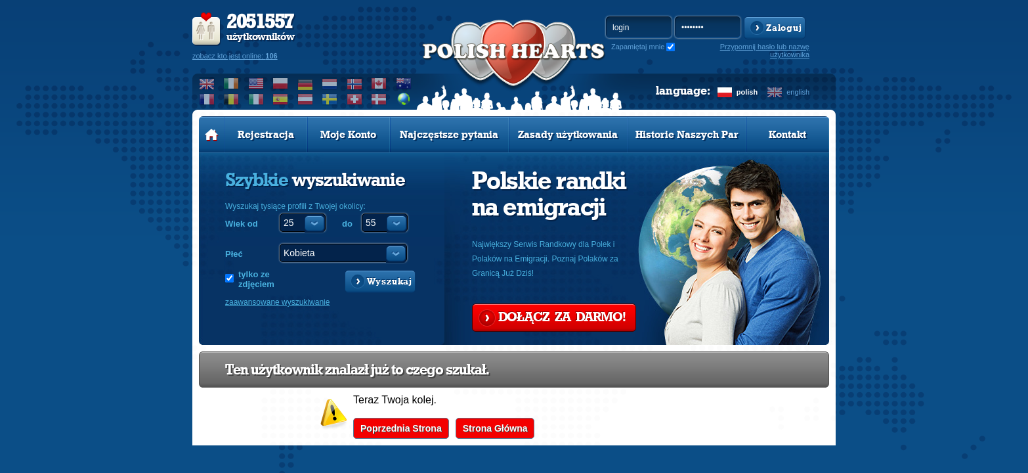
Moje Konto (348, 134)
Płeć (234, 254)
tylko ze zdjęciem (256, 279)
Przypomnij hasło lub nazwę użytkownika (764, 50)
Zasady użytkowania (568, 134)
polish (747, 92)
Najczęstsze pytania (449, 134)
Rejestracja (266, 134)
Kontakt (787, 134)
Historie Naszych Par (687, 134)
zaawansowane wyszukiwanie (277, 302)
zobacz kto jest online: (235, 56)
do (347, 224)
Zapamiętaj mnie (637, 47)
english (797, 92)
